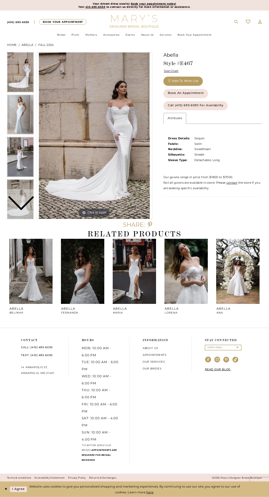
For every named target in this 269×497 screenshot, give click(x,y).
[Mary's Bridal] (135, 21)
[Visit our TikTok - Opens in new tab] (235, 359)
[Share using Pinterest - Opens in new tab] (150, 224)
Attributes (175, 118)
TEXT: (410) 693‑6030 (37, 355)
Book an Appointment (186, 93)
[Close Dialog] (5, 489)
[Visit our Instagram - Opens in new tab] (217, 359)
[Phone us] (18, 22)
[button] (260, 22)
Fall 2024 (46, 45)
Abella (27, 45)
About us (150, 348)
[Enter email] (223, 347)
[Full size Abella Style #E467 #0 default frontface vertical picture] (94, 135)
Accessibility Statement (49, 477)
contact (231, 182)
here (149, 492)
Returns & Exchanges (102, 477)
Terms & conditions (19, 477)
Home (12, 45)
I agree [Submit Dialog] (18, 489)
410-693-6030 (95, 6)
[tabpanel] (94, 135)
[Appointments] (62, 22)
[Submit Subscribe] (237, 347)
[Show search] (236, 22)
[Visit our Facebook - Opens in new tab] (208, 359)
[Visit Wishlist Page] (248, 22)
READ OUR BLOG (218, 369)
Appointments (155, 354)
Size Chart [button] (171, 71)
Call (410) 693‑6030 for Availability (196, 105)
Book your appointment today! (153, 3)
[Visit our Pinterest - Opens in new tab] (226, 359)
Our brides (152, 368)
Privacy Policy (77, 477)
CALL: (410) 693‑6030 (37, 347)
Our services (154, 361)
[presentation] (31, 271)
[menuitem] (18, 22)
